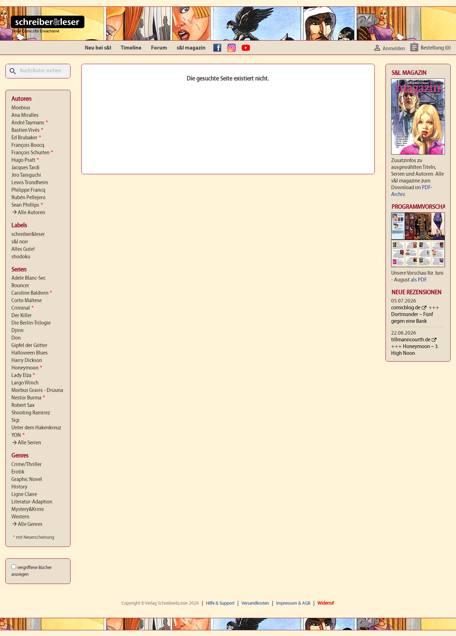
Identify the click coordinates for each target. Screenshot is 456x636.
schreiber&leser (28, 234)
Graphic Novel (26, 479)
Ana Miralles (24, 115)
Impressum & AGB (293, 603)
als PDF (418, 280)
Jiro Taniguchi (26, 175)
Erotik (17, 472)
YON (18, 435)
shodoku (20, 257)
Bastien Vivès (27, 130)
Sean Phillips (27, 205)
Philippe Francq (28, 190)
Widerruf (325, 603)
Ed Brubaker (26, 138)
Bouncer (20, 286)
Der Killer (21, 316)
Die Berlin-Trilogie (31, 323)
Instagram (233, 48)
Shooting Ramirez (30, 413)
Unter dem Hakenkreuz (36, 428)
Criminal (22, 308)
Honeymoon (26, 368)
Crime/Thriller (26, 464)
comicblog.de (405, 308)
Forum (159, 48)
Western (20, 517)
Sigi (15, 420)
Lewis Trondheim (29, 183)
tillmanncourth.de (410, 340)
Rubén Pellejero (28, 198)
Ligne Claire (24, 494)
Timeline (131, 48)
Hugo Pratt (25, 160)
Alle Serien (26, 443)
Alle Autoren (28, 213)
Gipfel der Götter (29, 345)
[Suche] (38, 71)
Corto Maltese (26, 301)
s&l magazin (191, 48)
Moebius (20, 108)
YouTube (247, 48)
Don (16, 338)
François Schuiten (32, 153)
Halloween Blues (29, 353)
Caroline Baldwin (31, 293)
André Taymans (29, 123)
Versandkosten (255, 603)
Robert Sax (23, 405)
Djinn (17, 330)
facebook (219, 48)
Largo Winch (24, 383)
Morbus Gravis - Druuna (37, 390)
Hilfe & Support (220, 603)
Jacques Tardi (25, 168)
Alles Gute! (23, 249)
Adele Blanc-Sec (28, 278)
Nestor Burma (28, 398)
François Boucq (27, 145)
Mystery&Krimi (27, 509)
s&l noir (19, 242)
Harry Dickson (26, 360)
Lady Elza (23, 375)
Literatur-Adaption (31, 502)
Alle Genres (26, 524)
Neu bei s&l (98, 48)
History (19, 487)
